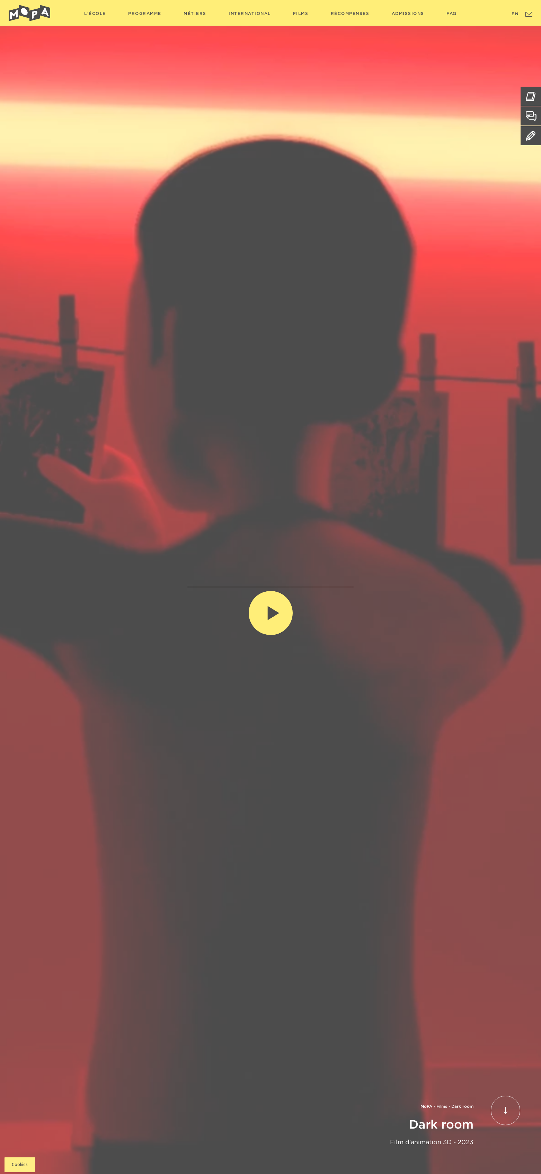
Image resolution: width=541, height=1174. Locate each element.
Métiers (195, 13)
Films (301, 13)
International (250, 13)
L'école (95, 13)
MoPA (426, 1106)
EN (515, 13)
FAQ (451, 13)
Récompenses (350, 13)
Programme (144, 13)
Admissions (408, 13)
